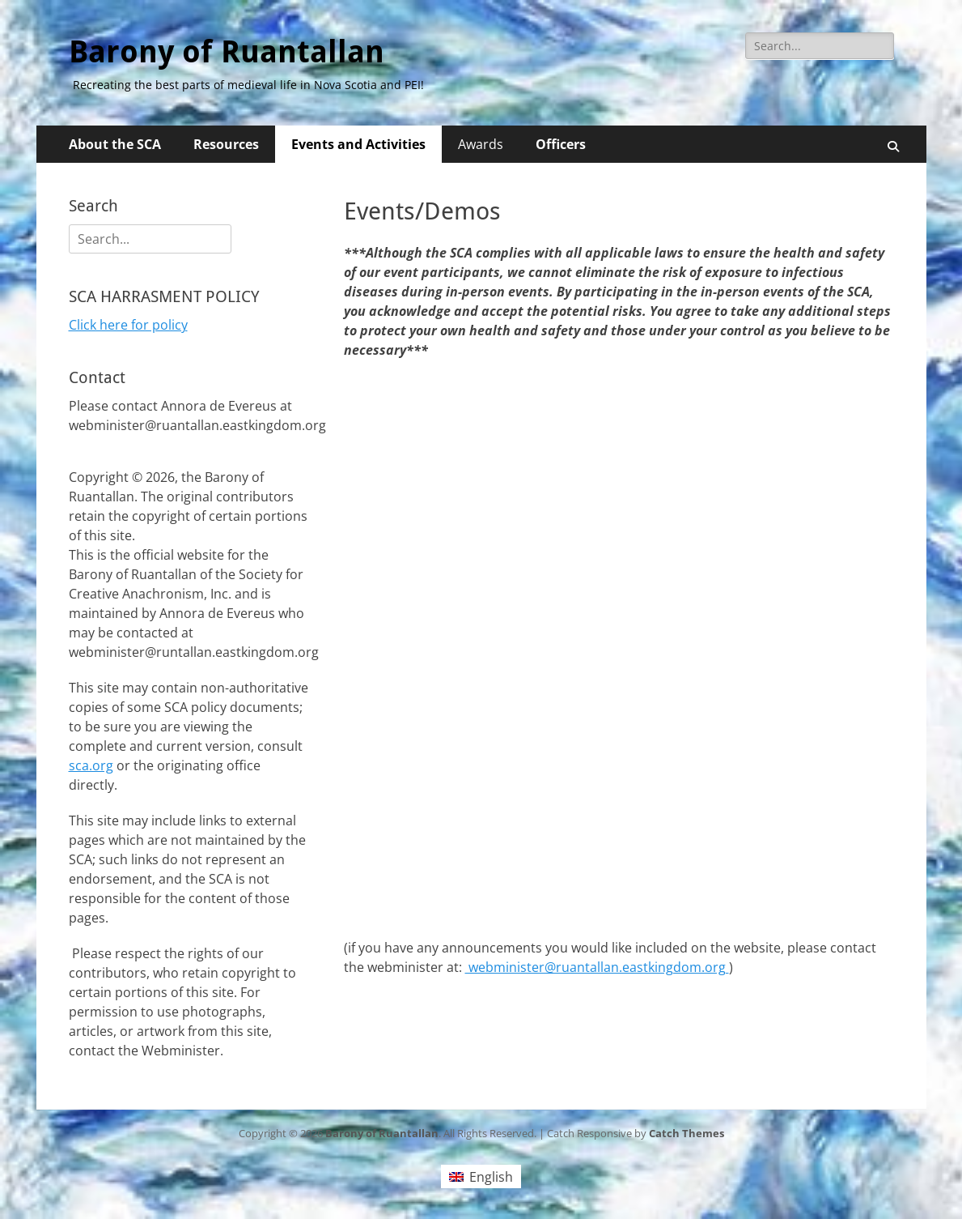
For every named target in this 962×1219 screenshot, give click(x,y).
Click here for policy (128, 325)
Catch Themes (686, 1133)
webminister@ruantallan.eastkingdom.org (597, 967)
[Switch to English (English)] (480, 1176)
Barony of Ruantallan (226, 52)
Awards (480, 144)
